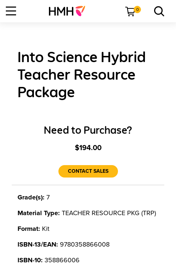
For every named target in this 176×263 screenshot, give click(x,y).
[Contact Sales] (88, 171)
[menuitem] (70, 11)
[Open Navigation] (11, 11)
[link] (70, 11)
